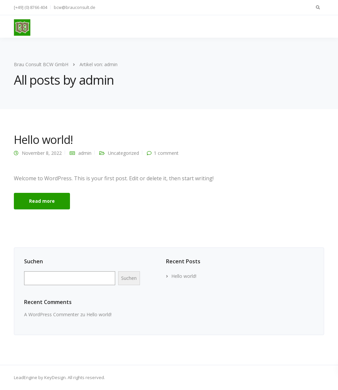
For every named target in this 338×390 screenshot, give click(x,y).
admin (84, 153)
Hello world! (43, 139)
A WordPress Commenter (51, 314)
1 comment (166, 153)
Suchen (33, 261)
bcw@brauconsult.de (74, 7)
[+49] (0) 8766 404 (30, 7)
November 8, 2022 (42, 153)
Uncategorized (123, 153)
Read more (42, 201)
